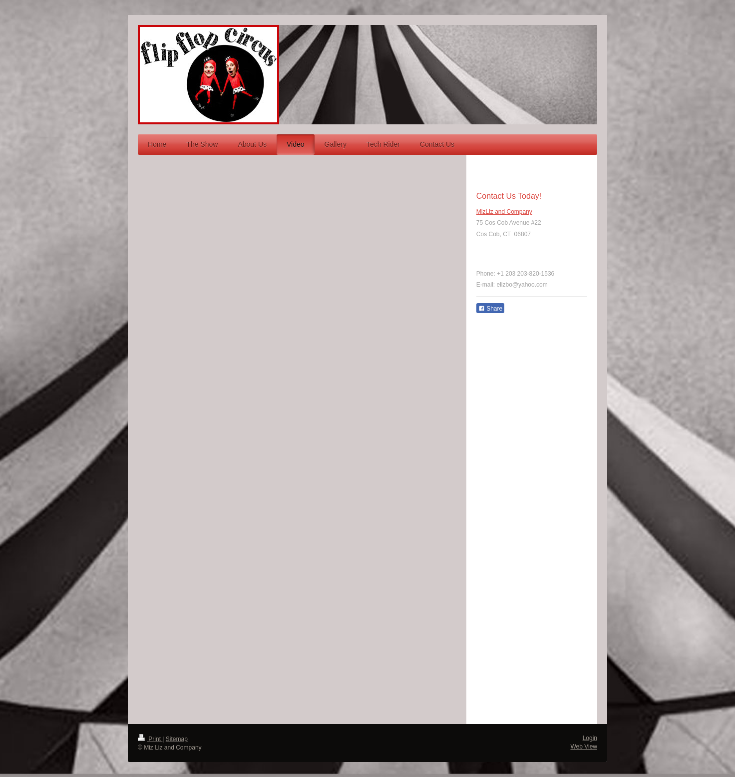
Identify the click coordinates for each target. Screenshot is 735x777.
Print (150, 739)
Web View (583, 746)
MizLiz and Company (504, 211)
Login (590, 738)
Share (490, 308)
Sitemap (177, 739)
